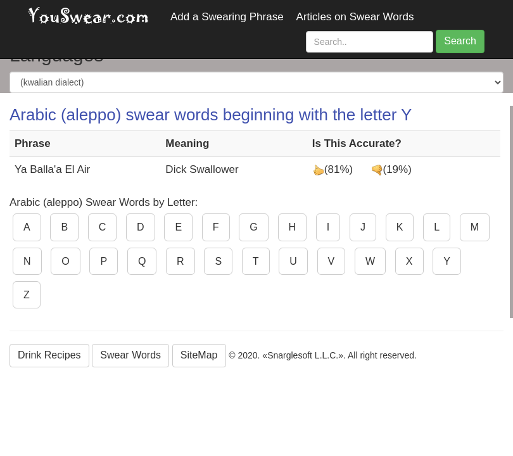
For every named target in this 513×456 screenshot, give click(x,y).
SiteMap (199, 355)
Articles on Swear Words (355, 17)
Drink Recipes (49, 355)
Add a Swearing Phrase (227, 17)
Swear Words (130, 355)
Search (460, 40)
